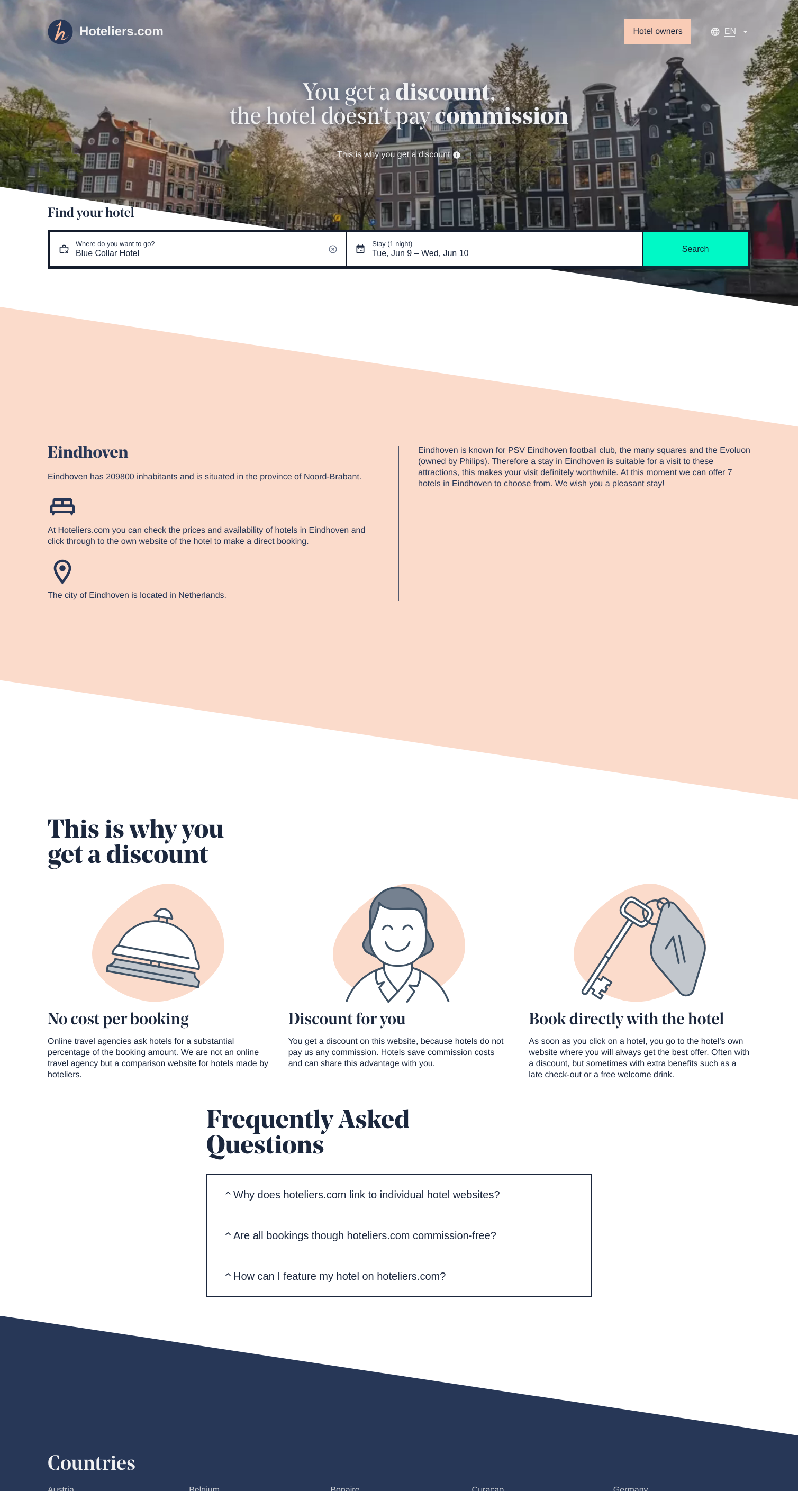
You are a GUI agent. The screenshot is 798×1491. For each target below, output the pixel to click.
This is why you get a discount (399, 154)
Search (695, 248)
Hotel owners (657, 31)
